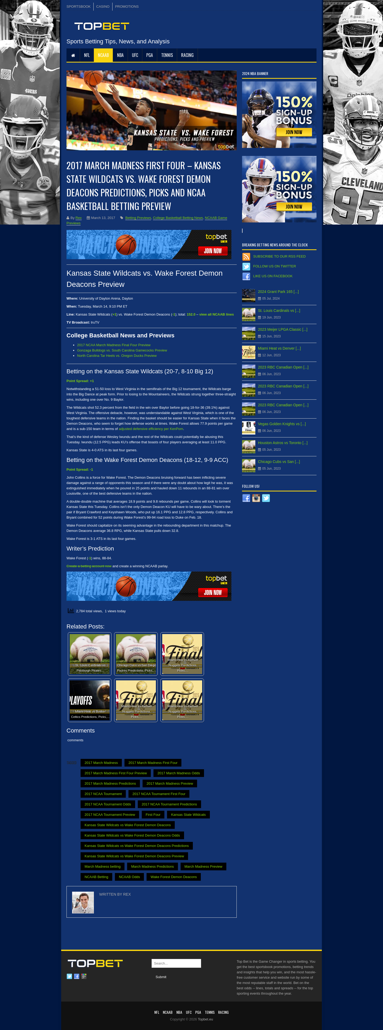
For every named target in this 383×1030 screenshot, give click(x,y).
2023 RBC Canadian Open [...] (283, 367)
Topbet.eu (205, 1019)
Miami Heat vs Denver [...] (279, 348)
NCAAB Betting (96, 877)
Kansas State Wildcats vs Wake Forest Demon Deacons (128, 825)
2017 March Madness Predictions (110, 783)
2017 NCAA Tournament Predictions (169, 804)
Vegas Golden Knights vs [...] (282, 424)
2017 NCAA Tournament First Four (158, 794)
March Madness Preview (203, 866)
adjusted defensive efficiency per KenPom (151, 429)
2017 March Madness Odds (178, 773)
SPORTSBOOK (78, 7)
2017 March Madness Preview (170, 783)
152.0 (191, 314)
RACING (187, 55)
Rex (79, 218)
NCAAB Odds (129, 877)
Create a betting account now (88, 566)
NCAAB (103, 55)
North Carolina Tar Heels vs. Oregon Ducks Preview (117, 356)
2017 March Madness (101, 763)
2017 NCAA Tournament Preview (110, 815)
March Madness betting (102, 866)
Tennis (167, 55)
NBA (120, 55)
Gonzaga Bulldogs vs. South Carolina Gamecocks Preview (122, 350)
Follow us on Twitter (274, 266)
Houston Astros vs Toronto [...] (283, 443)
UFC (135, 55)
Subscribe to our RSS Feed (279, 256)
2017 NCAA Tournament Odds (108, 804)
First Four (153, 815)
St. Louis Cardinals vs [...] (279, 310)
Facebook (77, 976)
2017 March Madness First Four (152, 763)
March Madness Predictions (152, 866)
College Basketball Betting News (178, 218)
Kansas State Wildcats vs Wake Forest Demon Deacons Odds (132, 835)
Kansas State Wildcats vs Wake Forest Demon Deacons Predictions (137, 846)
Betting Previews (138, 218)
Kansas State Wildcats (188, 815)
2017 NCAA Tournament (103, 794)
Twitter (69, 976)
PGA (149, 55)
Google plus (84, 976)
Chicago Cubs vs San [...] (279, 462)
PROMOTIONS (127, 7)
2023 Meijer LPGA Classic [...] (282, 329)
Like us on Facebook (273, 276)
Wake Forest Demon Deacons (174, 877)
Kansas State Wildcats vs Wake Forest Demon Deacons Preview (134, 856)
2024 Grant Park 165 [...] (278, 291)
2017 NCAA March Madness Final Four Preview (114, 345)
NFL (87, 55)
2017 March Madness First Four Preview (116, 773)
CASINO (103, 7)
